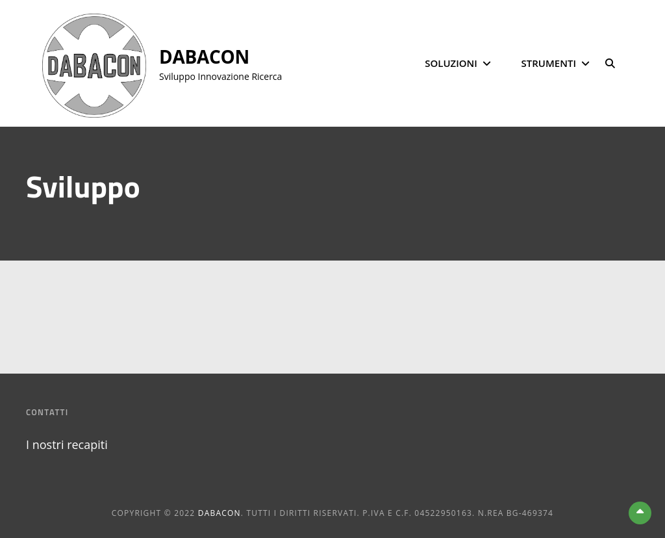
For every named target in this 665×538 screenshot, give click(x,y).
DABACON (204, 56)
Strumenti (548, 63)
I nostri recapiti (67, 444)
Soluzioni (451, 63)
